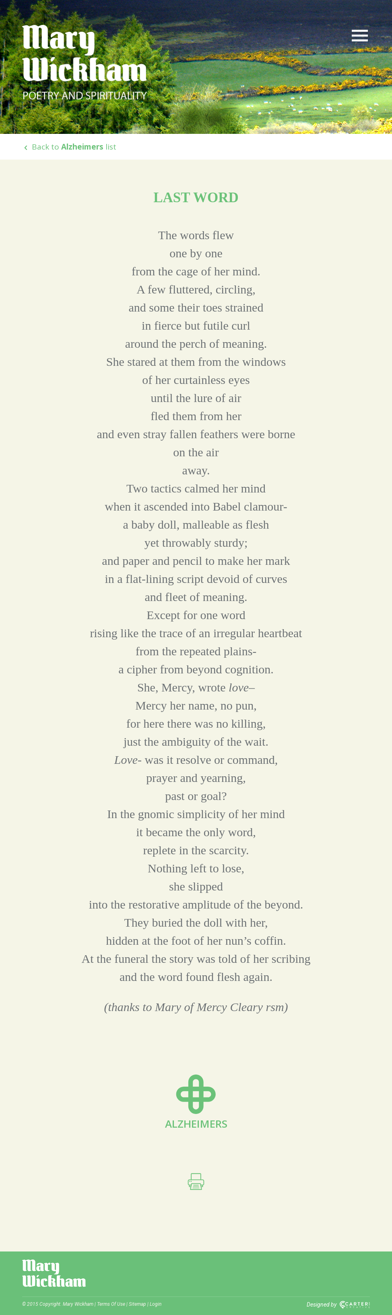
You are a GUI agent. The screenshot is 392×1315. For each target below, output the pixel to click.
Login (155, 1304)
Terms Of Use (111, 1304)
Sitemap (137, 1304)
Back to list (69, 147)
